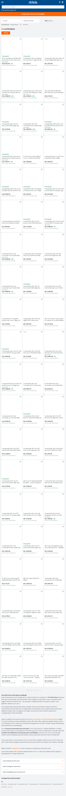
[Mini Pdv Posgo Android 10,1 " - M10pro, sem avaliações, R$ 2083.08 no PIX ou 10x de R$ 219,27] (33, 573)
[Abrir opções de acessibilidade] (59, 2)
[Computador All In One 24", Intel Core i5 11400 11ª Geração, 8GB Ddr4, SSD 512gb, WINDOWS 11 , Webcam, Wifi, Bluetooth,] (11, 346)
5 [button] (36, 690)
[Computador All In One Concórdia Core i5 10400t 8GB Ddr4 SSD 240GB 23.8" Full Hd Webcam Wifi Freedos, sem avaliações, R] (33, 119)
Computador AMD (12, 784)
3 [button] (31, 690)
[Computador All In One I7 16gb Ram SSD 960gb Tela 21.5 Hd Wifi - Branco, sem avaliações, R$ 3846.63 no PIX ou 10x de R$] (11, 638)
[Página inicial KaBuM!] (33, 2)
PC (20, 24)
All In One (25, 24)
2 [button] (29, 690)
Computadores (14, 24)
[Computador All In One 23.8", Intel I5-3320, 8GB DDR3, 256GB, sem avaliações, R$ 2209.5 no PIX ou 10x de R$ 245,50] (11, 443)
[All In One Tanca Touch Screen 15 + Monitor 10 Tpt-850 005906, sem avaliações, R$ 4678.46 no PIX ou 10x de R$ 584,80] (54, 313)
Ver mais (10, 787)
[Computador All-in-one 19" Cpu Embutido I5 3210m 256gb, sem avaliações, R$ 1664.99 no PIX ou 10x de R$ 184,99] (54, 151)
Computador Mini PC (57, 784)
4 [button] (33, 690)
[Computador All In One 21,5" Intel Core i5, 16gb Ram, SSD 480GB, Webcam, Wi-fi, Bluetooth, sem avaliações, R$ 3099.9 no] (33, 443)
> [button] (38, 690)
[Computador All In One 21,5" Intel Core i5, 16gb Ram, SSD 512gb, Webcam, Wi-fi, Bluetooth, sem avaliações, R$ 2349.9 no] (54, 249)
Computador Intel (33, 784)
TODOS (6, 33)
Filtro (4, 21)
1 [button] (27, 690)
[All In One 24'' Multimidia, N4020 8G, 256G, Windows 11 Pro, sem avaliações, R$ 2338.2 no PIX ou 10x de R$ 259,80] (11, 670)
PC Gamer (4, 787)
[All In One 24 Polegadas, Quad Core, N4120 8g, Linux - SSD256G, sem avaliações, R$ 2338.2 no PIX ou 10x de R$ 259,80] (54, 541)
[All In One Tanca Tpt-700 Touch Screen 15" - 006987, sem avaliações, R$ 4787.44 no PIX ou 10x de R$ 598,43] (33, 670)
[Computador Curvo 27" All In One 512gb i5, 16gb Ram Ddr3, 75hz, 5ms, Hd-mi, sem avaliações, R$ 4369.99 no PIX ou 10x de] (33, 606)
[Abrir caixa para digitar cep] (8, 10)
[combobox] (33, 7)
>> (40, 690)
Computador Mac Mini (45, 784)
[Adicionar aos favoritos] (20, 39)
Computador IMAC (23, 784)
